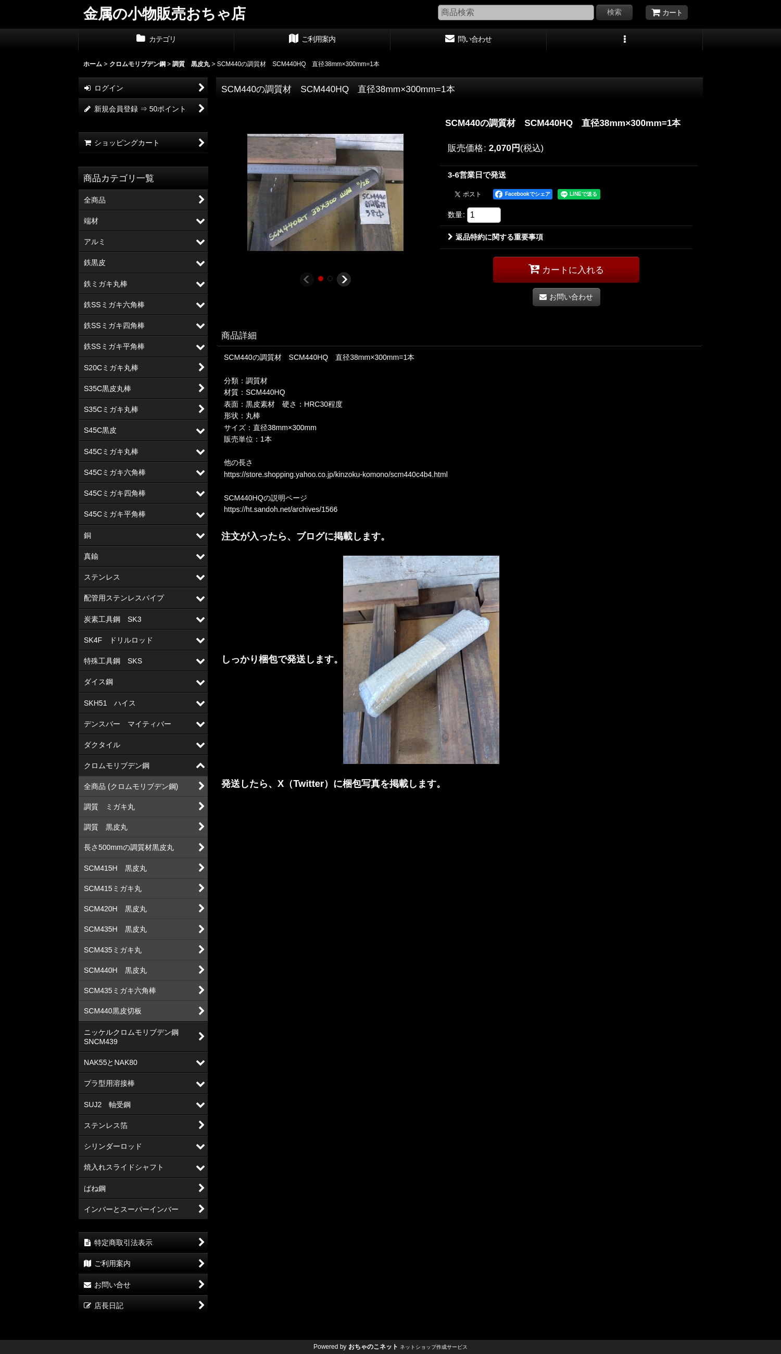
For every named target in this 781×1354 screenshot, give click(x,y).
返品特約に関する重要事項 (495, 237)
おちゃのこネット (373, 1346)
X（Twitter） (305, 783)
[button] (625, 40)
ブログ (310, 536)
